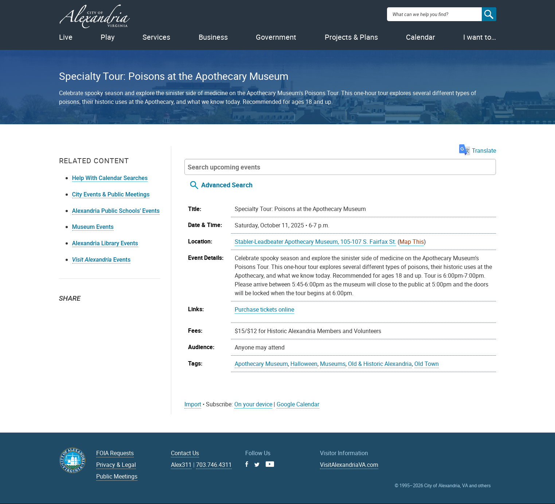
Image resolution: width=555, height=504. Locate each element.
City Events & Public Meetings (111, 194)
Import (192, 404)
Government (276, 37)
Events (101, 259)
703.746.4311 (214, 465)
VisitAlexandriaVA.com (349, 465)
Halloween (303, 364)
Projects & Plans (351, 37)
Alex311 (181, 465)
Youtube (270, 464)
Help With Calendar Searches (110, 178)
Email (99, 311)
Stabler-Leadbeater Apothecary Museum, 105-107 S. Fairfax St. (315, 242)
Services (156, 37)
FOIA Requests (115, 453)
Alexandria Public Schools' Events (116, 210)
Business (213, 37)
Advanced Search (227, 184)
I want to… (479, 37)
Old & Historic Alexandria (380, 364)
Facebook (83, 311)
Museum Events (93, 226)
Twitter (67, 311)
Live (66, 37)
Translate (477, 150)
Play (107, 37)
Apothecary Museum (261, 364)
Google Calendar (298, 404)
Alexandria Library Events (105, 243)
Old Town (426, 364)
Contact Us (185, 453)
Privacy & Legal (116, 465)
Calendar (420, 37)
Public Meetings (116, 476)
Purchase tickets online (264, 309)
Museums (332, 364)
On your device (253, 404)
